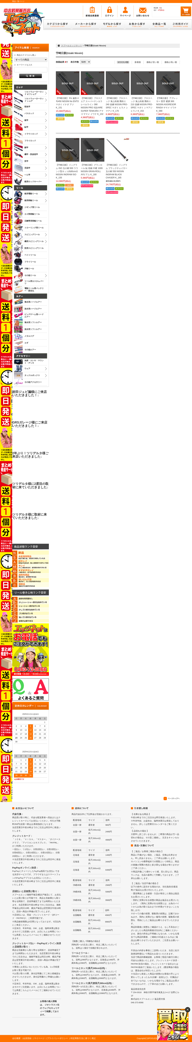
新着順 (138, 62)
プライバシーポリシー (57, 1038)
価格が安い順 (152, 62)
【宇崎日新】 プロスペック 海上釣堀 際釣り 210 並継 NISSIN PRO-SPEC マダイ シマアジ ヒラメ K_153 (142, 104)
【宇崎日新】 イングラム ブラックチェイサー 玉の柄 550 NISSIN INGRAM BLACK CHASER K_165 (116, 171)
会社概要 (16, 1038)
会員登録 (27, 1038)
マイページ (39, 1038)
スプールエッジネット (71, 46)
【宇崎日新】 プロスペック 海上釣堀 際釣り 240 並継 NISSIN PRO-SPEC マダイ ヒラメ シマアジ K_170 (117, 104)
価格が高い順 (170, 62)
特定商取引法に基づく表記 (83, 1038)
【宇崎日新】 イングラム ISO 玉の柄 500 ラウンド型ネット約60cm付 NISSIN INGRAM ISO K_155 (67, 171)
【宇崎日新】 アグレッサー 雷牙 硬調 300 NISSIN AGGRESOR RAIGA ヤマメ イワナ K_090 (167, 104)
